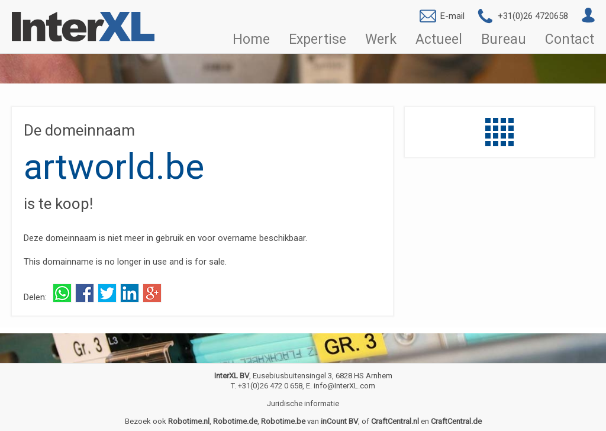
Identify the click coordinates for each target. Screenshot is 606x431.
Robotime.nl (188, 421)
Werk (381, 39)
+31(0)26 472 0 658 (270, 385)
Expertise (317, 39)
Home (251, 39)
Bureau (503, 39)
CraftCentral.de (456, 421)
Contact (569, 39)
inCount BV (339, 421)
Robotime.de (235, 421)
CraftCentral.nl (395, 421)
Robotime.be (283, 421)
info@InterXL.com (344, 385)
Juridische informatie (303, 403)
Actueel (438, 39)
